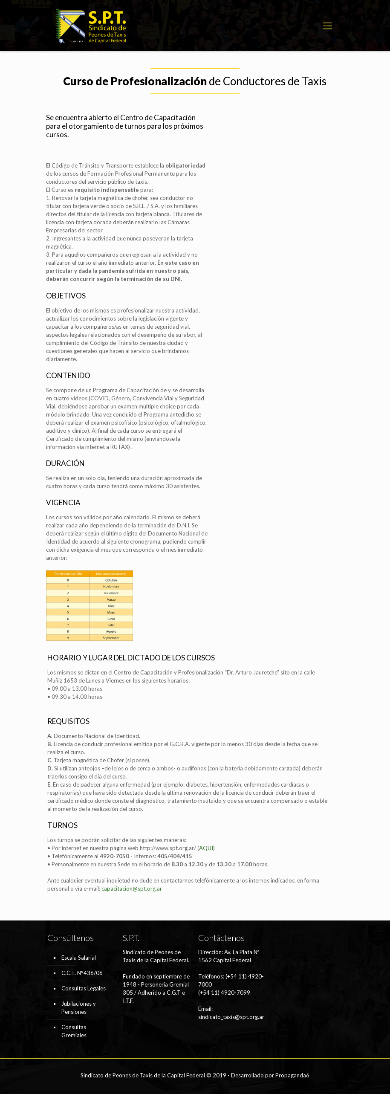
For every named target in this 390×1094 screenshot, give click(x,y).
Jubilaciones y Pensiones (78, 1007)
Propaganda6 (292, 1075)
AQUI (206, 848)
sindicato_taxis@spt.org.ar (231, 1016)
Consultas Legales (83, 988)
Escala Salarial (78, 957)
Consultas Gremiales (74, 1031)
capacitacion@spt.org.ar (131, 888)
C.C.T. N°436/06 (82, 973)
